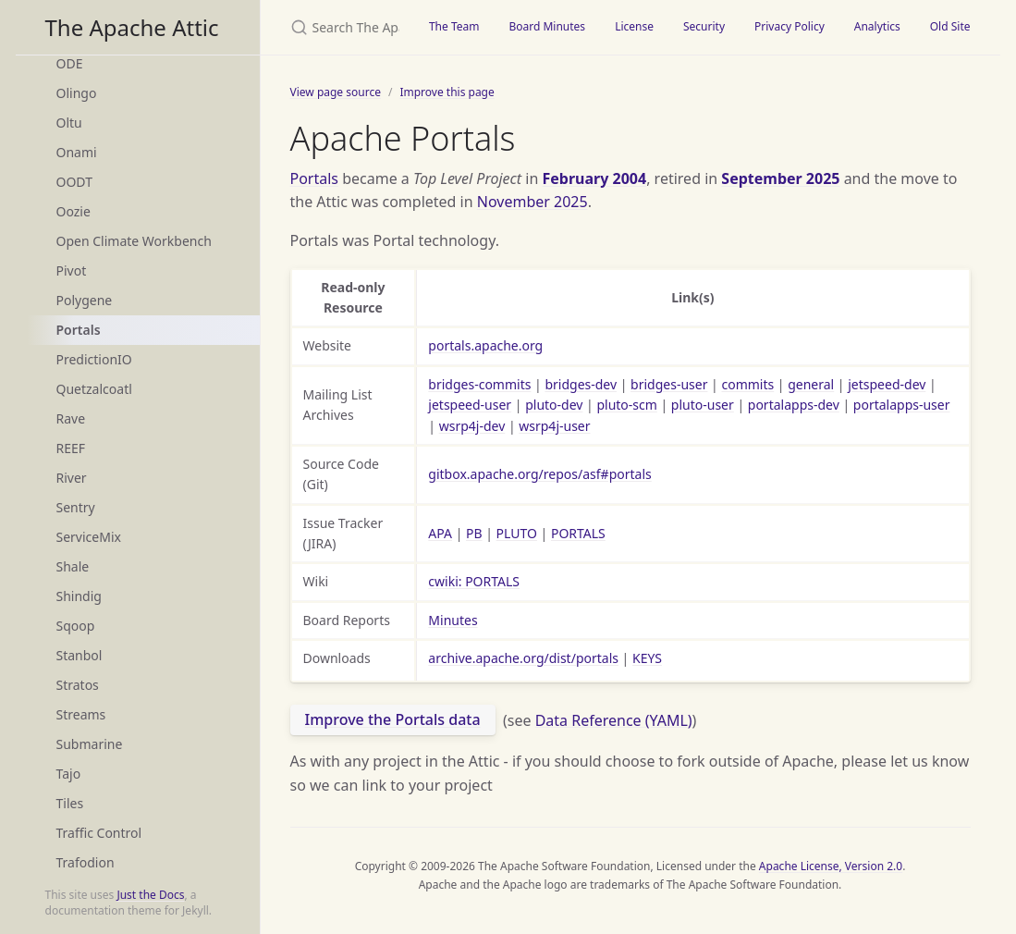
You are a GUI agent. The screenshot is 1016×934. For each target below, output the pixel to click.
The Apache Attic (132, 27)
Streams (81, 714)
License (634, 26)
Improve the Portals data (393, 719)
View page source (335, 92)
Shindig (79, 596)
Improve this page (446, 92)
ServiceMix (88, 537)
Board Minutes (546, 26)
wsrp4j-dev (472, 426)
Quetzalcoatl (94, 389)
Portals (78, 329)
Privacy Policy (789, 26)
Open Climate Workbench (134, 241)
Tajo (68, 773)
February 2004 (595, 178)
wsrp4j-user (554, 426)
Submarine (89, 744)
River (71, 477)
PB (474, 533)
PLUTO (516, 533)
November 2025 (532, 201)
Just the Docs (150, 895)
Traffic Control (99, 833)
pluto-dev (553, 404)
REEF (71, 448)
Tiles (70, 803)
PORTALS (578, 533)
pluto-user (702, 404)
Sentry (75, 507)
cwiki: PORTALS (474, 581)
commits (747, 384)
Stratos (77, 685)
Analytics (877, 26)
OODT (74, 181)
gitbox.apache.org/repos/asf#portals (539, 474)
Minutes (452, 620)
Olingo (76, 93)
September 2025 (780, 178)
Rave (71, 418)
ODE (69, 63)
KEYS (647, 658)
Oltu (69, 122)
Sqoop (75, 625)
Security (704, 26)
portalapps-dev (793, 404)
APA (440, 533)
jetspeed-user (469, 404)
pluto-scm (626, 404)
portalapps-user (901, 404)
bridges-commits (479, 384)
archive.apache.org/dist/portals (523, 658)
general (811, 384)
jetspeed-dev (886, 384)
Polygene (84, 300)
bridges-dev (581, 384)
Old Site (950, 26)
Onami (76, 152)
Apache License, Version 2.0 (830, 866)
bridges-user (668, 384)
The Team (454, 26)
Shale (73, 566)
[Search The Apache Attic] (337, 27)
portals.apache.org (485, 345)
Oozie (73, 211)
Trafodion (85, 862)
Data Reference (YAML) (613, 719)
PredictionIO (94, 359)
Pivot (71, 270)
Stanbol (79, 655)
